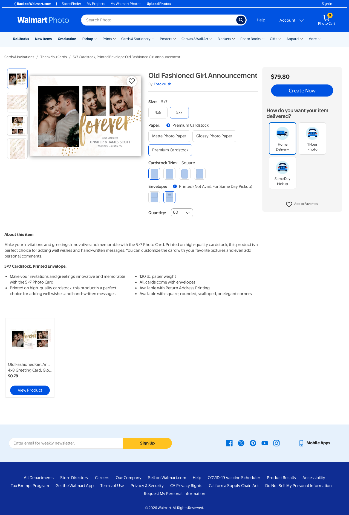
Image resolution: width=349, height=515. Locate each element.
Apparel (293, 39)
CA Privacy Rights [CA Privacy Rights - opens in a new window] (186, 485)
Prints (107, 39)
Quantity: (157, 212)
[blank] (154, 197)
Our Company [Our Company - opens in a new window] (129, 477)
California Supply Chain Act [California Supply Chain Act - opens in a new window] (234, 485)
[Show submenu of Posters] (174, 38)
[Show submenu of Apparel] (301, 38)
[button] (302, 204)
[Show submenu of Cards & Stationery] (153, 38)
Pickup (87, 39)
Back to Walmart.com (32, 4)
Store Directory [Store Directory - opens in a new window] (74, 477)
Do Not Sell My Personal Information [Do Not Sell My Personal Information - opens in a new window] (298, 485)
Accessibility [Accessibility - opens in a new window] (313, 477)
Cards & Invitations (19, 57)
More (312, 39)
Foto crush (162, 84)
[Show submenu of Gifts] (279, 38)
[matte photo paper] (169, 136)
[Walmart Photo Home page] (43, 20)
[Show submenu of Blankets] (233, 38)
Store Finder (71, 4)
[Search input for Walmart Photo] (158, 20)
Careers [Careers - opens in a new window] (102, 477)
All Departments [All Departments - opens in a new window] (39, 477)
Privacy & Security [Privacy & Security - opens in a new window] (147, 485)
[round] (169, 174)
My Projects (96, 4)
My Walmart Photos (126, 4)
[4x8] (158, 112)
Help (261, 20)
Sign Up (147, 443)
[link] (30, 357)
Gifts (273, 39)
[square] (154, 174)
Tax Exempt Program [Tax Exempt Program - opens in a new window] (30, 485)
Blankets (224, 39)
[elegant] (185, 174)
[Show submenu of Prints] (114, 38)
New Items (43, 39)
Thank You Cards (53, 57)
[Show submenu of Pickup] (95, 38)
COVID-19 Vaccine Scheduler (234, 477)
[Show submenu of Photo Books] (263, 38)
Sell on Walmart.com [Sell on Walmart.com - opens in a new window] (167, 477)
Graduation (67, 39)
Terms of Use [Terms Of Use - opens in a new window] (112, 485)
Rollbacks (21, 39)
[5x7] (179, 112)
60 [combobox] (175, 212)
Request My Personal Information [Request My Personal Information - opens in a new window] (174, 493)
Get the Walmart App (75, 485)
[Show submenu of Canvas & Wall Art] (210, 38)
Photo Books (250, 39)
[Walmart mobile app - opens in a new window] (314, 442)
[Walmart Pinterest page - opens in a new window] (253, 442)
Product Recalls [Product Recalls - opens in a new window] (281, 477)
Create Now (302, 90)
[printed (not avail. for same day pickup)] (169, 197)
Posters (166, 39)
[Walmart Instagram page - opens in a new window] (276, 442)
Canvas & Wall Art (194, 39)
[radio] (17, 79)
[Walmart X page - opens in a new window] (241, 442)
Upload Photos (159, 4)
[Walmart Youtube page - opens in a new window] (264, 442)
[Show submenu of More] (319, 38)
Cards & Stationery (136, 39)
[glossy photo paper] (214, 136)
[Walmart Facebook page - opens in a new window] (229, 442)
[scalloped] (200, 174)
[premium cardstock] (170, 150)
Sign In (327, 4)
